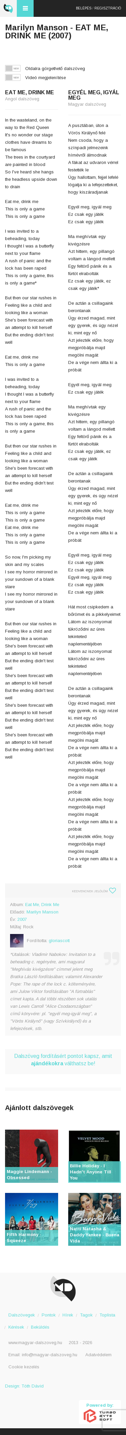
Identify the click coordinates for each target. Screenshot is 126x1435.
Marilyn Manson (42, 911)
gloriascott (59, 940)
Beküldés (40, 1327)
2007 (22, 919)
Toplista (107, 1314)
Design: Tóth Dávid (24, 1386)
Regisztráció (107, 8)
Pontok (49, 1314)
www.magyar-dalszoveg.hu (35, 1342)
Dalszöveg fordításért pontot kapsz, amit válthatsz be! (63, 1059)
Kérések (16, 1327)
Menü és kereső (25, 8)
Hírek (67, 1314)
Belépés (83, 8)
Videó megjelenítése (45, 77)
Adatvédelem (98, 1354)
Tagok (86, 1314)
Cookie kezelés (23, 1366)
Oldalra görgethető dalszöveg (55, 68)
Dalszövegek (21, 1314)
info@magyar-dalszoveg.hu (49, 1354)
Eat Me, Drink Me (42, 904)
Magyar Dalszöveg (8, 8)
